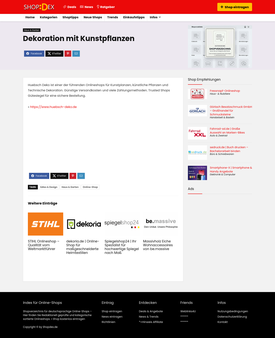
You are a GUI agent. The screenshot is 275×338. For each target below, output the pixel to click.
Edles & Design (48, 187)
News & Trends (148, 317)
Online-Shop (90, 187)
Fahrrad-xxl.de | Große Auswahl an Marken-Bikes (227, 130)
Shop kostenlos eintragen (69, 319)
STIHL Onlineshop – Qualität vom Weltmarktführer (43, 245)
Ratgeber (106, 7)
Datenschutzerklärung (232, 317)
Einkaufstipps (134, 17)
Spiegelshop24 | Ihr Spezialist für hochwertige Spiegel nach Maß (122, 247)
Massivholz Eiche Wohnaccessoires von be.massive (158, 245)
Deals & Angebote (151, 311)
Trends (112, 17)
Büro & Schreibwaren (222, 154)
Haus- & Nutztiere (220, 93)
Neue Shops (93, 17)
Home (30, 17)
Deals (69, 7)
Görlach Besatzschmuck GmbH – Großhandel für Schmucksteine (231, 110)
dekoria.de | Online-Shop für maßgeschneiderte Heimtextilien (82, 247)
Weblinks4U (188, 311)
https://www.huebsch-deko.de (53, 107)
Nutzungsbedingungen (233, 311)
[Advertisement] (103, 144)
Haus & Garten (31, 30)
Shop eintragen (235, 7)
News (86, 7)
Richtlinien (108, 322)
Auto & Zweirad (218, 135)
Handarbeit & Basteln (222, 117)
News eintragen (112, 317)
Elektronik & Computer (222, 174)
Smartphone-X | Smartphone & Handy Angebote (231, 169)
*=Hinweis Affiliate (151, 322)
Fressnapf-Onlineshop (225, 91)
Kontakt (223, 322)
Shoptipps (70, 17)
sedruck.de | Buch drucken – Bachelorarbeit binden (229, 149)
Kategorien (48, 17)
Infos (153, 17)
